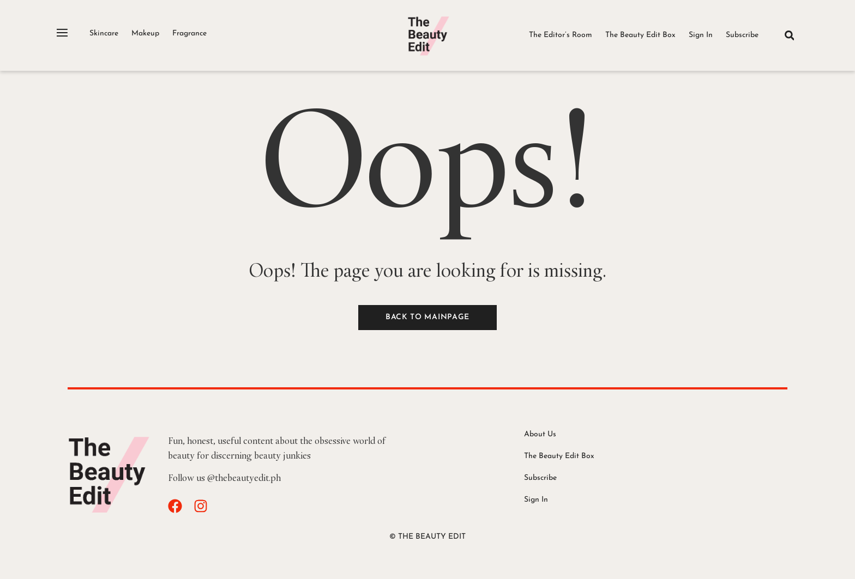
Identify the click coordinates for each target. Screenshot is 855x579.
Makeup (145, 33)
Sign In (701, 35)
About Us (540, 434)
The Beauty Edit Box (640, 35)
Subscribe (742, 35)
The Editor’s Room (560, 35)
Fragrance (189, 33)
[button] (789, 35)
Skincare (103, 33)
